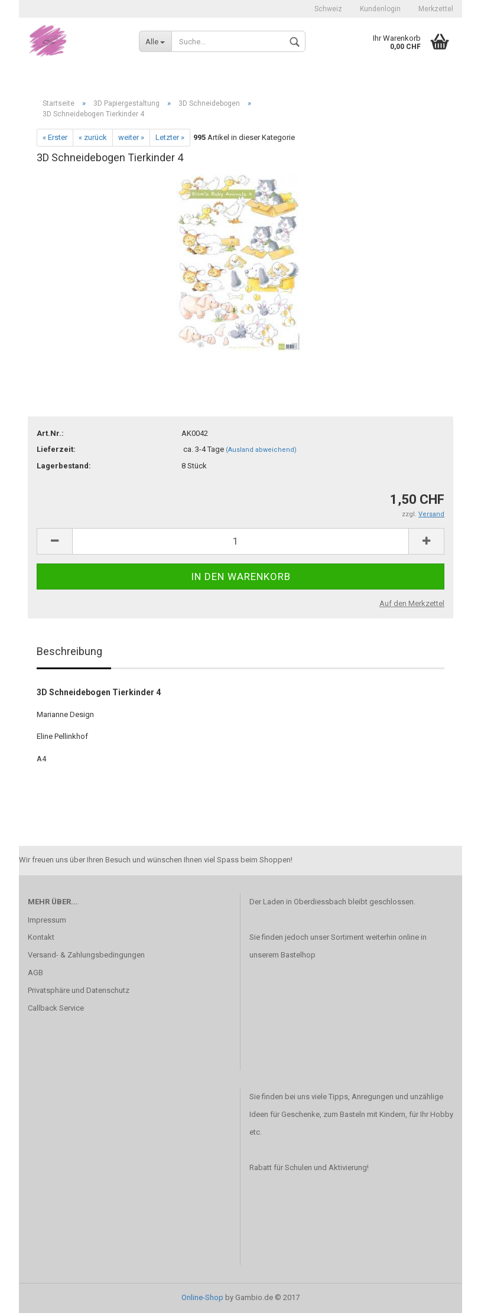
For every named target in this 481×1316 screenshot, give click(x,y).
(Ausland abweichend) (261, 453)
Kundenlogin (380, 9)
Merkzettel (435, 9)
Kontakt (41, 940)
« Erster (55, 139)
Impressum (47, 922)
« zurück (93, 139)
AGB (35, 975)
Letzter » (169, 139)
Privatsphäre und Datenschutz (78, 992)
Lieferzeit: (56, 452)
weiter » (131, 139)
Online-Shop (202, 1300)
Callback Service (56, 1010)
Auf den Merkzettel (411, 606)
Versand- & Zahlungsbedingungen (86, 957)
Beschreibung (69, 653)
